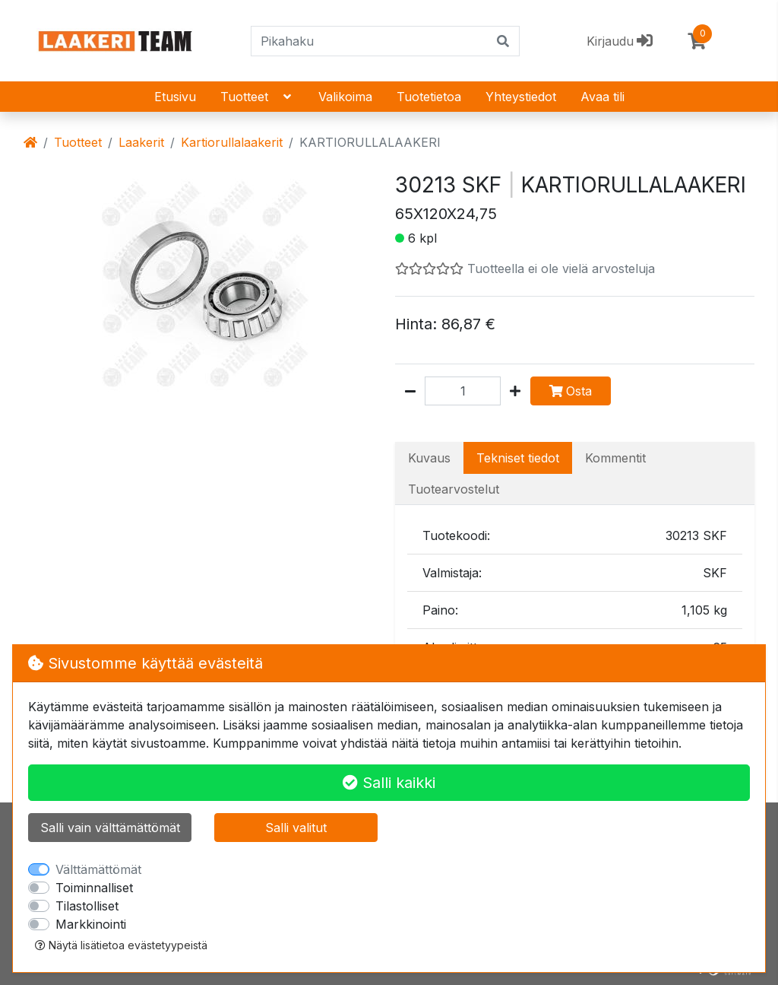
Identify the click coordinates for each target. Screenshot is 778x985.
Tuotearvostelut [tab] (453, 489)
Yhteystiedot (520, 96)
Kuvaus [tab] (429, 457)
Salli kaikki (389, 783)
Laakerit (141, 142)
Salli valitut (296, 827)
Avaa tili (602, 96)
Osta (570, 391)
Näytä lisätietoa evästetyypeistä (121, 945)
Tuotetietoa (429, 96)
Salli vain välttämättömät (110, 827)
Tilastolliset (87, 906)
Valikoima (345, 96)
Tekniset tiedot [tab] (517, 457)
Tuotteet (257, 96)
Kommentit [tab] (615, 457)
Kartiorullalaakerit (232, 142)
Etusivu (175, 96)
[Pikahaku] (369, 41)
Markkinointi (90, 924)
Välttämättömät (98, 869)
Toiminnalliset (94, 887)
